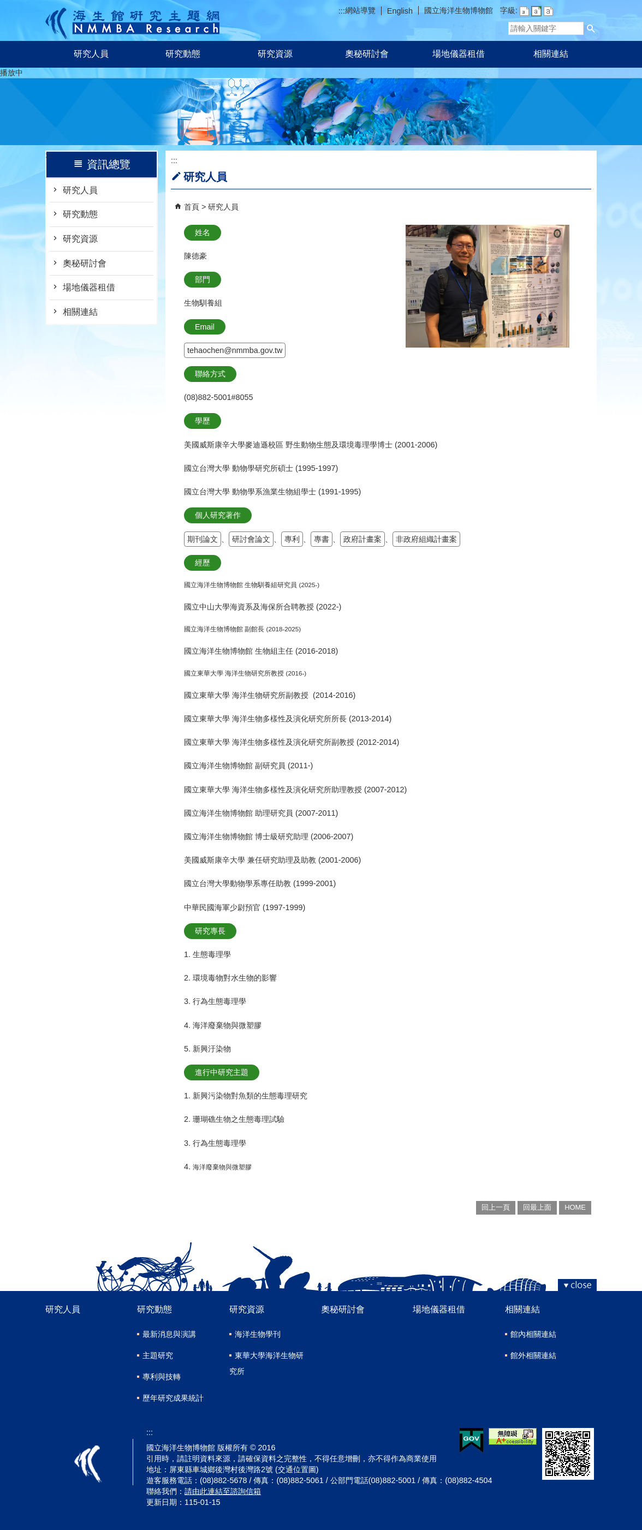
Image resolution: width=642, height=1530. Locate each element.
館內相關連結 (533, 1334)
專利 (292, 539)
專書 (321, 539)
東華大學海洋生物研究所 (266, 1363)
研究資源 (275, 53)
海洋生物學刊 (258, 1334)
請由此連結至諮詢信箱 (223, 1491)
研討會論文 (251, 539)
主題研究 (157, 1355)
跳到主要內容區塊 (5, 5)
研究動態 (182, 53)
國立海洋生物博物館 (458, 10)
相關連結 (550, 53)
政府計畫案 (362, 539)
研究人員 (91, 53)
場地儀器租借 (458, 53)
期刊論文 (202, 539)
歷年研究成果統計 (173, 1398)
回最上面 (537, 1207)
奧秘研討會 (367, 53)
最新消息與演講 (169, 1334)
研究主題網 (132, 20)
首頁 (191, 206)
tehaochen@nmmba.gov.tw (234, 350)
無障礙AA (513, 1436)
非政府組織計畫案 (426, 539)
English (400, 11)
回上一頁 (496, 1207)
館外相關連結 (533, 1355)
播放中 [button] (11, 72)
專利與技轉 (161, 1376)
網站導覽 (360, 10)
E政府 (471, 1440)
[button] (591, 28)
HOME (575, 1207)
